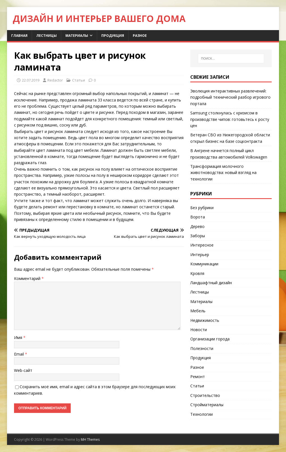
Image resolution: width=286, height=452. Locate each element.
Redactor (55, 80)
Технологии (201, 414)
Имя (18, 337)
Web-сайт (23, 370)
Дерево (197, 226)
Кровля (197, 273)
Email (19, 354)
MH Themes (90, 439)
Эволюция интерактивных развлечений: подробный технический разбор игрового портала (230, 97)
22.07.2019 (30, 80)
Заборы (197, 235)
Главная (19, 35)
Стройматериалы (206, 404)
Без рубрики (202, 207)
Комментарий (29, 278)
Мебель (197, 310)
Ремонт (197, 376)
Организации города (210, 339)
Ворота (197, 217)
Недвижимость (204, 320)
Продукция (112, 35)
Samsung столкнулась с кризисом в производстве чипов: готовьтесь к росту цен (229, 119)
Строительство (205, 395)
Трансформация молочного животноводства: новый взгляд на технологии (223, 173)
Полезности (201, 348)
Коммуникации (204, 263)
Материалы (76, 35)
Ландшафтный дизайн (211, 282)
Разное (140, 35)
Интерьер (199, 254)
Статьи (78, 80)
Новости (198, 329)
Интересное (202, 245)
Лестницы (46, 35)
